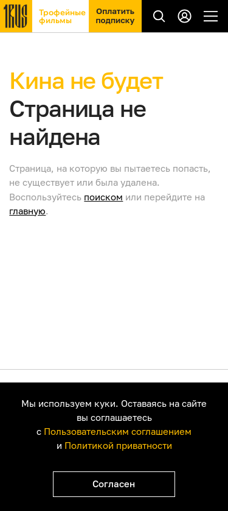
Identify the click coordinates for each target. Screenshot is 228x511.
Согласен (113, 483)
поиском (103, 196)
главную (27, 210)
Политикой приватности (118, 445)
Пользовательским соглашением (118, 431)
